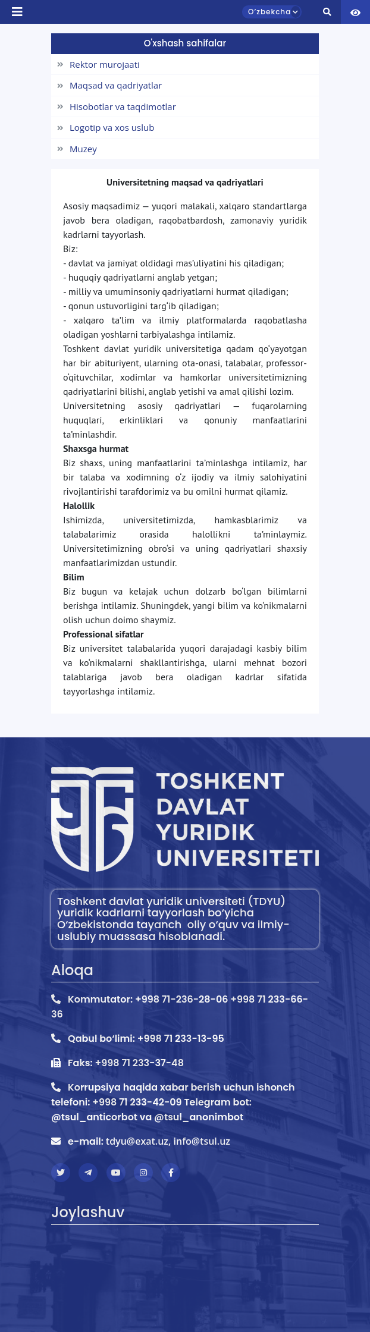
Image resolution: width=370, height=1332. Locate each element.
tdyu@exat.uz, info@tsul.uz (168, 1141)
